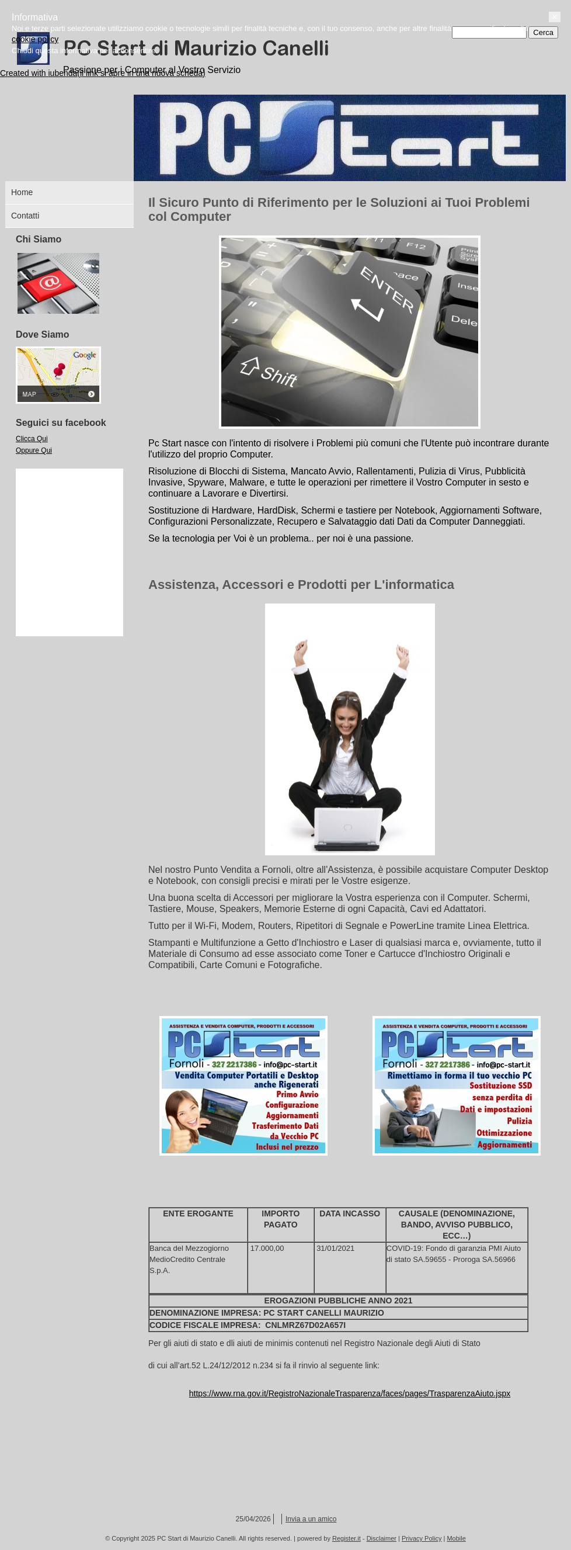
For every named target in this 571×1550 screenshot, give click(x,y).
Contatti (25, 215)
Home (22, 192)
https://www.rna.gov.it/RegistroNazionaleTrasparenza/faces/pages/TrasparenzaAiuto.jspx (349, 1393)
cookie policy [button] (46, 1510)
